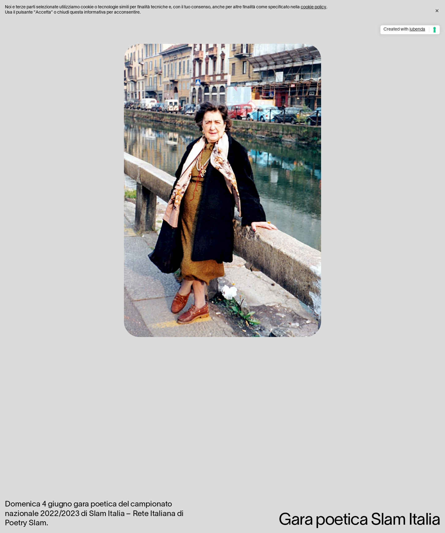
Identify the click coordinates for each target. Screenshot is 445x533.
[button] (437, 10)
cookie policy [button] (313, 7)
